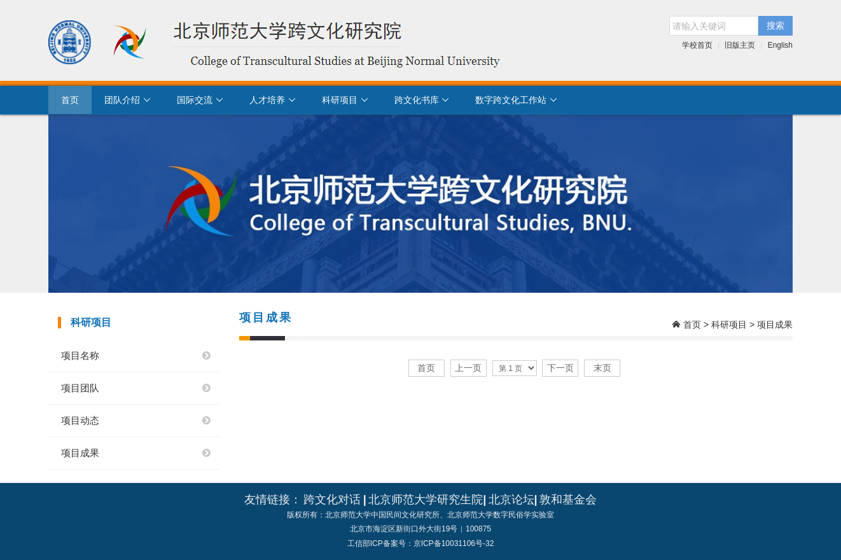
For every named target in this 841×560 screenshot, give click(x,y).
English (780, 45)
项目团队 (80, 387)
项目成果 (80, 452)
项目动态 (80, 420)
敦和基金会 (568, 499)
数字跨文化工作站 (516, 100)
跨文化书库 (422, 100)
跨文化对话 (332, 499)
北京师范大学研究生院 (425, 499)
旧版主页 (740, 45)
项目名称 (80, 355)
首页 (70, 100)
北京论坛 (511, 499)
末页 (602, 368)
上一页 (468, 368)
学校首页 (697, 45)
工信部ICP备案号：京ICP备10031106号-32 (420, 543)
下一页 (560, 368)
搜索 (775, 25)
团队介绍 (127, 100)
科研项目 (345, 100)
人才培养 (272, 100)
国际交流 (200, 100)
